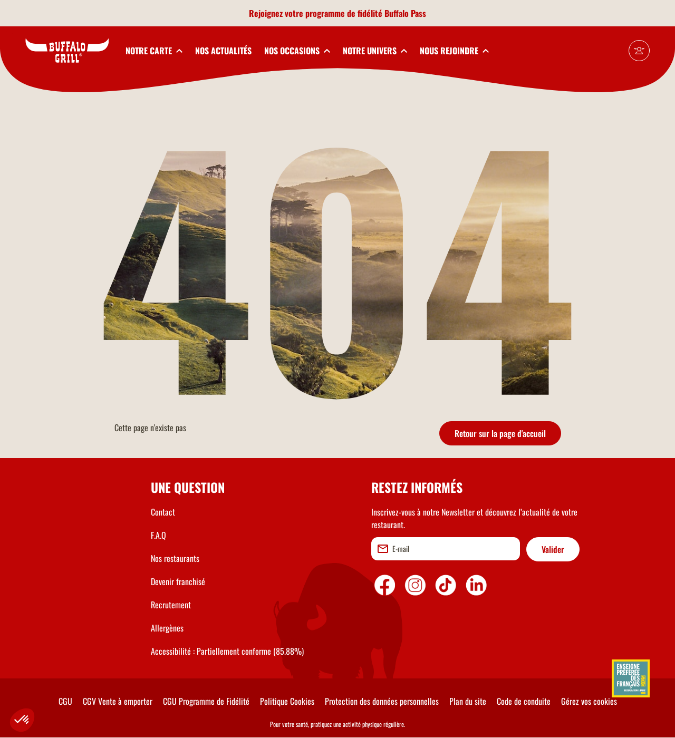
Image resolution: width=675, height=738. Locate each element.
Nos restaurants (175, 558)
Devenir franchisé (178, 581)
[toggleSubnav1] (154, 50)
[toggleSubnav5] (454, 50)
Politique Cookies (287, 701)
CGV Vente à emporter (117, 701)
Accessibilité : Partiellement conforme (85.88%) (227, 651)
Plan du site (467, 701)
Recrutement (171, 604)
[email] (445, 548)
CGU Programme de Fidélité (206, 701)
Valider (553, 549)
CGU (65, 701)
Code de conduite (524, 701)
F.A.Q (158, 535)
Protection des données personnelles (382, 701)
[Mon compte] (639, 50)
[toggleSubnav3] (297, 50)
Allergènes (167, 628)
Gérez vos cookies (589, 701)
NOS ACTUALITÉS (223, 50)
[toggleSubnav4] (375, 50)
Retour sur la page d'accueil (500, 433)
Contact (163, 512)
